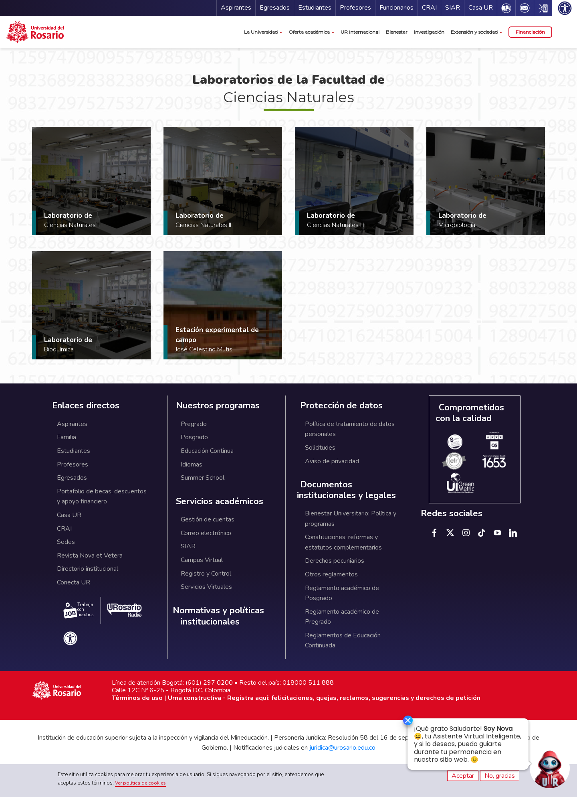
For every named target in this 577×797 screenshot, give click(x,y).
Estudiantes (314, 7)
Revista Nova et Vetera (90, 555)
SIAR (452, 7)
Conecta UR (73, 582)
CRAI (429, 7)
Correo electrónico (206, 533)
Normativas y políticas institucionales (218, 616)
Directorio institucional (87, 568)
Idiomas (191, 464)
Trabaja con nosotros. (79, 610)
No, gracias (499, 775)
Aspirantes (236, 7)
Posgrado (194, 437)
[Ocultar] (404, 720)
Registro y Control (206, 573)
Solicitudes (320, 447)
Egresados (275, 7)
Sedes (66, 541)
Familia (66, 437)
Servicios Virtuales (206, 586)
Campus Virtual (202, 560)
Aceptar (463, 775)
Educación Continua (207, 450)
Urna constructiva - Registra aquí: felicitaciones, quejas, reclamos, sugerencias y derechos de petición (324, 698)
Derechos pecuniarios (334, 560)
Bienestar (397, 32)
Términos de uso (137, 698)
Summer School (202, 477)
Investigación (429, 32)
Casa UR (480, 7)
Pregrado (194, 424)
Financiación (530, 32)
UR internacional (360, 32)
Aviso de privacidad (332, 461)
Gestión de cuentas (207, 519)
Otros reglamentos (331, 574)
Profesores (355, 7)
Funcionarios (396, 7)
